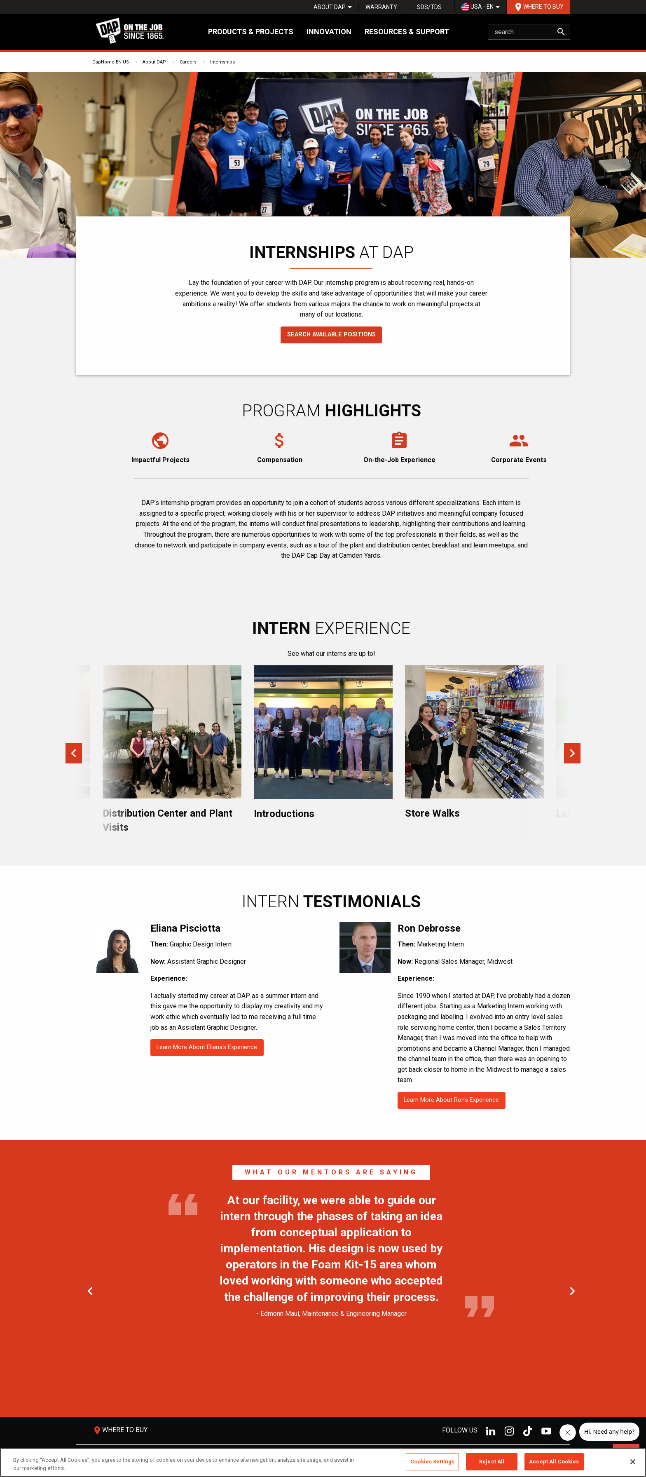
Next (572, 753)
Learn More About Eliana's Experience (207, 1047)
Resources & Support (407, 31)
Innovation (329, 31)
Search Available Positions (331, 334)
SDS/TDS (429, 7)
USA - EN (477, 7)
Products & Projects (250, 31)
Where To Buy (538, 7)
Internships (222, 62)
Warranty (381, 7)
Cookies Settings (432, 1461)
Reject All (491, 1461)
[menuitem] (329, 7)
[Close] (633, 1462)
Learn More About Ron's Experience (451, 1100)
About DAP (330, 7)
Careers (188, 62)
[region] (323, 1462)
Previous (74, 753)
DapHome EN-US (110, 62)
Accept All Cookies (554, 1461)
